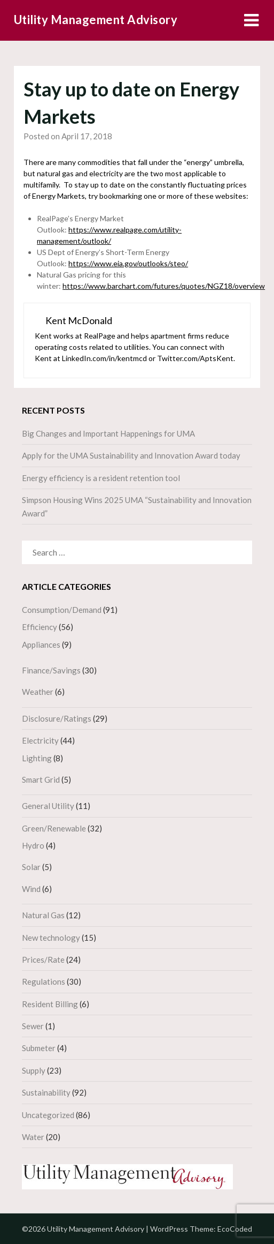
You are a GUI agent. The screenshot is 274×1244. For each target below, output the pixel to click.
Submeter (39, 1048)
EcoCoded (234, 1228)
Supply (33, 1070)
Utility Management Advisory (96, 19)
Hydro (33, 845)
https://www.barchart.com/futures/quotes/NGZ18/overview (163, 285)
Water (33, 1137)
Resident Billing (50, 1004)
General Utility (48, 806)
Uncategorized (48, 1115)
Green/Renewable (54, 828)
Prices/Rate (43, 959)
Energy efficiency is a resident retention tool (101, 478)
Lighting (37, 758)
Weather (37, 691)
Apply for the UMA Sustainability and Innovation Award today (131, 455)
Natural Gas (43, 915)
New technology (51, 937)
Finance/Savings (51, 670)
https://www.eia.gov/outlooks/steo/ (128, 263)
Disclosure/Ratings (56, 718)
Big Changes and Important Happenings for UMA (108, 433)
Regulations (43, 981)
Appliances (41, 644)
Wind (31, 889)
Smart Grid (41, 779)
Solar (31, 867)
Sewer (33, 1026)
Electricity (40, 740)
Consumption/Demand (61, 609)
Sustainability (46, 1092)
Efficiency (39, 627)
